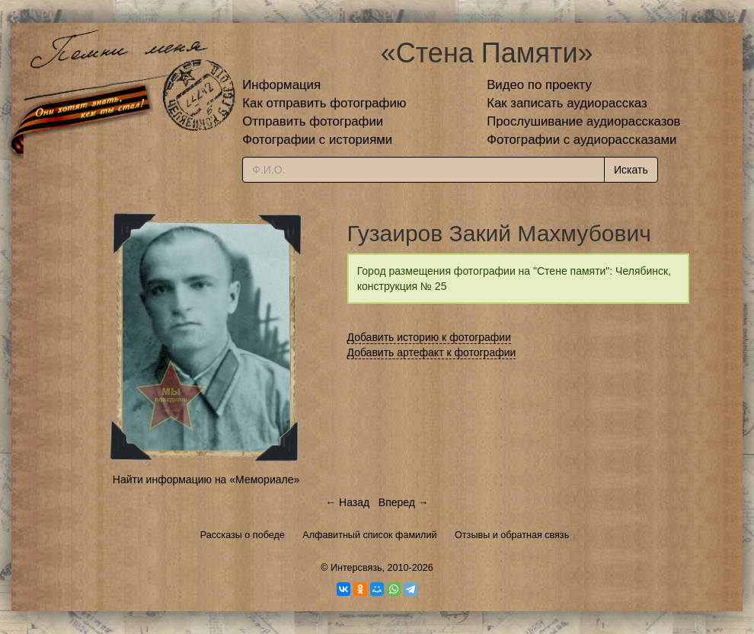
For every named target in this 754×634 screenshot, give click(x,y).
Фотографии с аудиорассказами (581, 139)
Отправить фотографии (312, 121)
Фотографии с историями (317, 139)
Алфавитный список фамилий (369, 535)
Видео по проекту (539, 85)
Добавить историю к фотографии (429, 337)
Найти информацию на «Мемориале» (206, 479)
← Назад (347, 502)
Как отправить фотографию (324, 103)
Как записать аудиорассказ (567, 103)
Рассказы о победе (242, 535)
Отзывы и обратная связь (512, 535)
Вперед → (404, 502)
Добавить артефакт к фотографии (431, 352)
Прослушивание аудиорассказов (583, 121)
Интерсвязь (356, 567)
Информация (281, 85)
